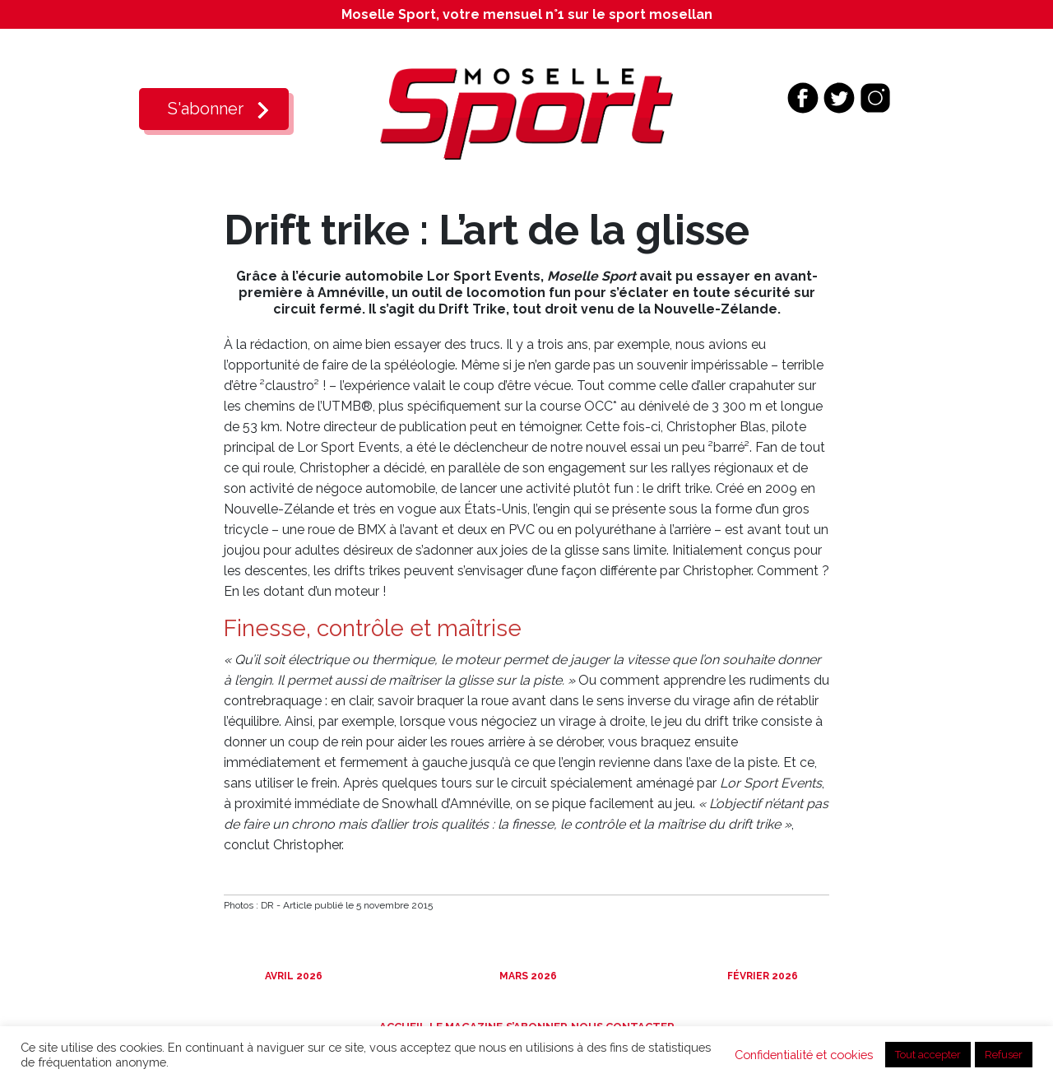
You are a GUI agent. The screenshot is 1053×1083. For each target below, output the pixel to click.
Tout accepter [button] (928, 1054)
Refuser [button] (1004, 1054)
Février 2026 (761, 976)
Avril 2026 (292, 976)
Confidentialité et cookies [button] (804, 1055)
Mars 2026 (527, 976)
